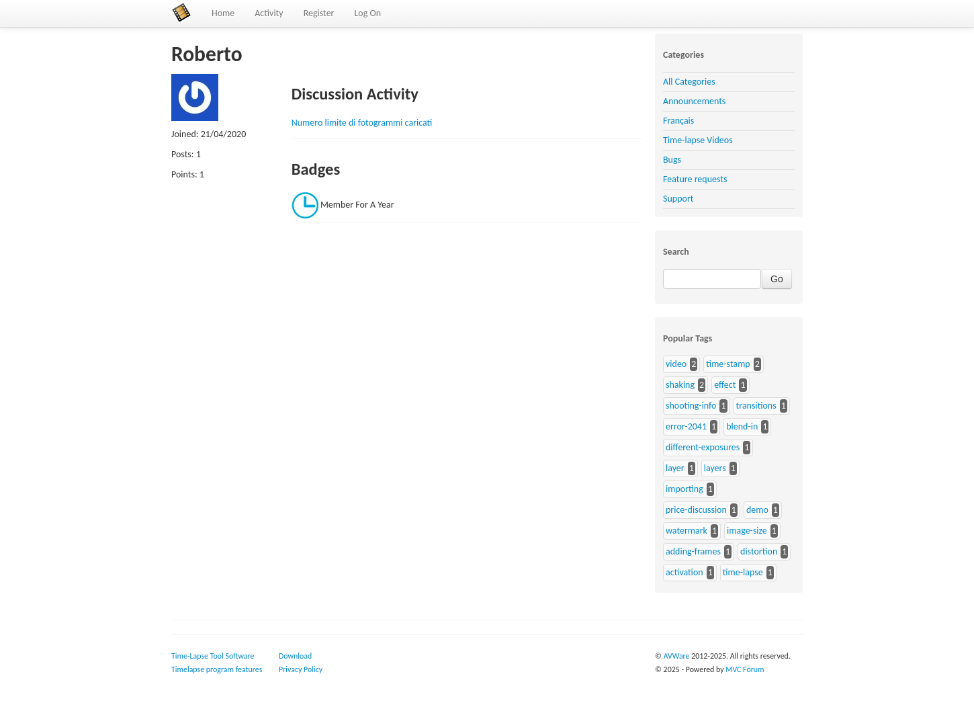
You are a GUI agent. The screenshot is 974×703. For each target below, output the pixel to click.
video (676, 364)
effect (725, 384)
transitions (756, 405)
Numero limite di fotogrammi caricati (362, 122)
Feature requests (695, 179)
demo (757, 509)
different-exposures (703, 447)
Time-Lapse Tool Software (212, 656)
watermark (686, 530)
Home (223, 13)
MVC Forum (744, 669)
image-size (747, 530)
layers (715, 468)
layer (675, 468)
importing (684, 489)
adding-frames (693, 551)
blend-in (742, 426)
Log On (367, 13)
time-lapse (743, 572)
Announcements (694, 101)
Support (678, 198)
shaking (680, 384)
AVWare (677, 656)
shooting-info (691, 405)
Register (319, 13)
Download (295, 656)
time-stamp (728, 364)
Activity (269, 13)
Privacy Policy (300, 669)
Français (678, 120)
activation (684, 572)
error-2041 (686, 426)
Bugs (672, 159)
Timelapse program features (216, 669)
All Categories (689, 81)
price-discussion (696, 509)
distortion (758, 551)
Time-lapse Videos (698, 140)
